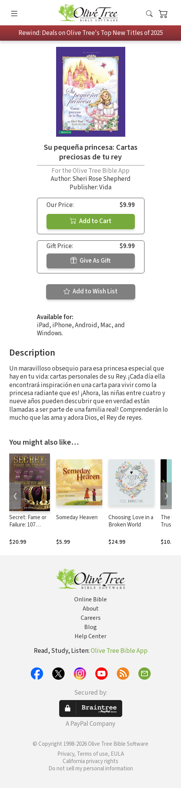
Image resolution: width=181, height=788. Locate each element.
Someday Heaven (77, 517)
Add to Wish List (90, 291)
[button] (149, 14)
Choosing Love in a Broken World (130, 521)
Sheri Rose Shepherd (101, 179)
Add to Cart (90, 221)
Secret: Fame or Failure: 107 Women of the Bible (27, 528)
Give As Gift (90, 260)
